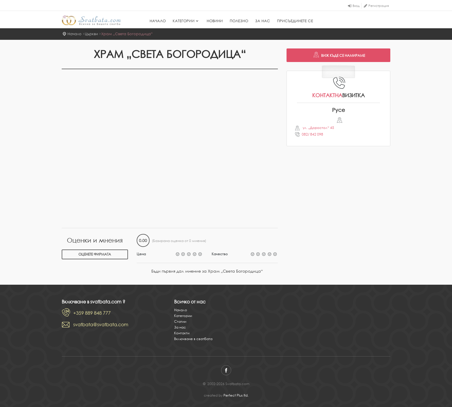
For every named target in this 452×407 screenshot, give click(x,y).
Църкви (91, 33)
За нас (262, 20)
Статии (180, 321)
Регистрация (378, 5)
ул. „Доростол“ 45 (318, 127)
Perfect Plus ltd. (235, 395)
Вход (356, 5)
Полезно (239, 20)
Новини (215, 20)
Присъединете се (295, 20)
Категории (186, 20)
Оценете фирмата (94, 254)
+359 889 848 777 (92, 313)
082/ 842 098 (312, 134)
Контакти (181, 333)
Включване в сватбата (193, 338)
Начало (158, 20)
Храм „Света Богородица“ (127, 33)
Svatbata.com (91, 20)
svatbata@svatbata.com (100, 324)
